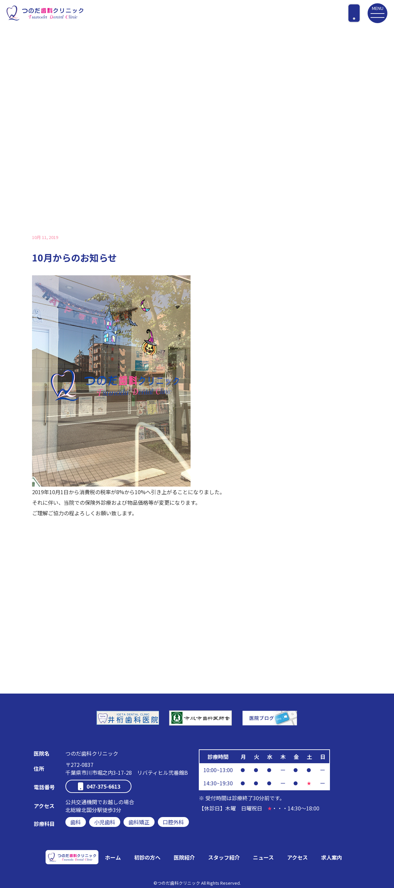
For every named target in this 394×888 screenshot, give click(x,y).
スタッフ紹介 (224, 857)
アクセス (297, 857)
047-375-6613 (103, 786)
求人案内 (331, 857)
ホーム (113, 857)
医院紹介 (184, 857)
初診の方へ (147, 857)
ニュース (263, 857)
